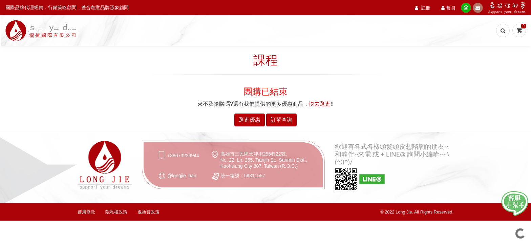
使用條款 (86, 212)
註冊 (422, 8)
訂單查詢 (281, 120)
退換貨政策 (148, 212)
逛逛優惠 (249, 120)
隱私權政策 (116, 212)
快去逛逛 (320, 104)
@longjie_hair (181, 175)
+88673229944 (183, 155)
